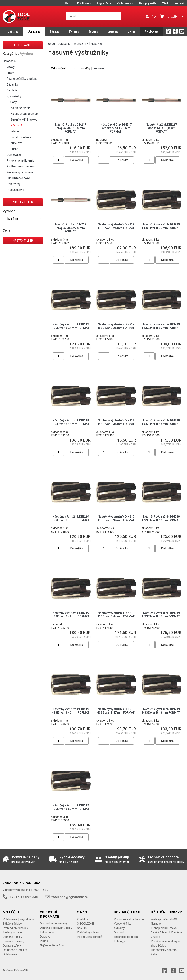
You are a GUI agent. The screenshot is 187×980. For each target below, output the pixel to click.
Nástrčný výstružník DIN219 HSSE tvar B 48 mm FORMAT (161, 710)
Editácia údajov (12, 923)
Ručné (14, 149)
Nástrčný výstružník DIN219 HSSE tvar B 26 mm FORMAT (161, 226)
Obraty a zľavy (12, 945)
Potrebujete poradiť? (90, 937)
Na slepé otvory (20, 108)
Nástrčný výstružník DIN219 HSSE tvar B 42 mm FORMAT (70, 614)
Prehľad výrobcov (88, 932)
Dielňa (131, 31)
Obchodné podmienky (54, 923)
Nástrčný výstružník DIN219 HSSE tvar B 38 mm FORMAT (116, 518)
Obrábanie (34, 31)
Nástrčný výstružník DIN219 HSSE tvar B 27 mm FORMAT (70, 326)
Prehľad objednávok (15, 928)
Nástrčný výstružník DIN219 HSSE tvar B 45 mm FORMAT (161, 614)
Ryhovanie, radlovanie (20, 160)
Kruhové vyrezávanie (20, 172)
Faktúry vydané (12, 932)
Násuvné (16, 125)
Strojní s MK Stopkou (23, 119)
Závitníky (12, 84)
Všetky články (122, 923)
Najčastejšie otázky (52, 945)
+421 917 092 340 (23, 897)
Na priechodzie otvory (24, 114)
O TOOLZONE (85, 923)
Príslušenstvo (15, 190)
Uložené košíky (12, 937)
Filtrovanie (22, 45)
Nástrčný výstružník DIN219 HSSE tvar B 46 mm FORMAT (70, 710)
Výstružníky (14, 96)
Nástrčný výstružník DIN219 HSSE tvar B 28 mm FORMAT (116, 326)
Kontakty (82, 919)
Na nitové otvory (20, 137)
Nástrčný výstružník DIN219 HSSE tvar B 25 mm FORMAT (116, 226)
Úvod (68, 3)
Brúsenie (113, 31)
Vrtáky (11, 67)
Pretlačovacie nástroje (21, 166)
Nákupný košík (147, 3)
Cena (6, 230)
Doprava (45, 936)
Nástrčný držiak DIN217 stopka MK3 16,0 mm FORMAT (116, 128)
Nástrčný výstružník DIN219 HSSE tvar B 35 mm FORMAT (161, 422)
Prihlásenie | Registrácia (18, 919)
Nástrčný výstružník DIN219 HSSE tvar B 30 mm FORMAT (161, 326)
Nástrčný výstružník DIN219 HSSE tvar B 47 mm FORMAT (116, 710)
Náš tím (82, 928)
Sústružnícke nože (18, 178)
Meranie (74, 31)
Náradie (54, 31)
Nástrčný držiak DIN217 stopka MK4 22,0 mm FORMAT (70, 228)
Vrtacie (14, 131)
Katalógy (119, 941)
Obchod (119, 932)
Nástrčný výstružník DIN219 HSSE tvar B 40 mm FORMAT (161, 518)
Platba (44, 941)
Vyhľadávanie (125, 3)
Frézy (10, 73)
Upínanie (13, 31)
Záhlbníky (13, 90)
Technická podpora (126, 937)
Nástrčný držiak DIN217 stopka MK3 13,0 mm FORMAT (70, 128)
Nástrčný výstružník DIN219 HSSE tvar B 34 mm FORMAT (116, 422)
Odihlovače (14, 154)
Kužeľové (16, 143)
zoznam (99, 68)
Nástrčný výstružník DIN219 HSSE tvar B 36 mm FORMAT (70, 518)
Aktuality (119, 928)
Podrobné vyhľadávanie (129, 919)
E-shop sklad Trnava (164, 928)
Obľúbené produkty (15, 950)
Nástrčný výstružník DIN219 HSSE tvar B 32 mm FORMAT (70, 422)
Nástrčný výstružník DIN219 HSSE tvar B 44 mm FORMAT (116, 614)
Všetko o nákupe (173, 3)
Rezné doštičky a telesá (22, 78)
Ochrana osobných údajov (56, 928)
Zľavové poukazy (14, 941)
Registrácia (104, 3)
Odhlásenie (10, 954)
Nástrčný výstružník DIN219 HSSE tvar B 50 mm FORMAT (70, 807)
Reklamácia (47, 932)
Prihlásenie (84, 3)
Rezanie (93, 31)
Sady (13, 102)
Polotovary (13, 184)
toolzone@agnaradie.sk (70, 897)
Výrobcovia (151, 31)
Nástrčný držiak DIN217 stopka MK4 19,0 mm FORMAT (161, 128)
